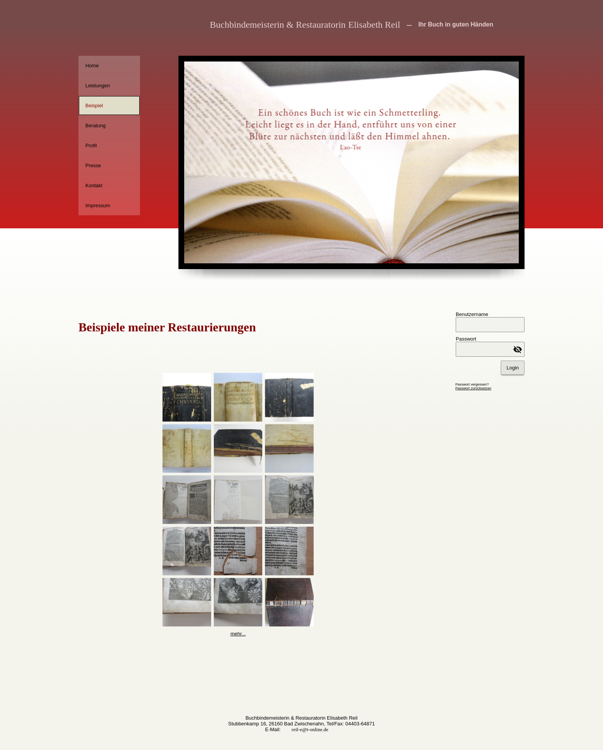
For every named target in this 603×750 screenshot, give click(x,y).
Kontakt (93, 185)
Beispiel (94, 105)
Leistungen (97, 85)
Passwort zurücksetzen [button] (473, 388)
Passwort (466, 339)
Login (512, 368)
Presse (93, 165)
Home (92, 65)
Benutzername (472, 314)
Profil (91, 145)
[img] (109, 28)
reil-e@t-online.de (310, 729)
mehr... (238, 634)
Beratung (95, 125)
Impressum (97, 205)
